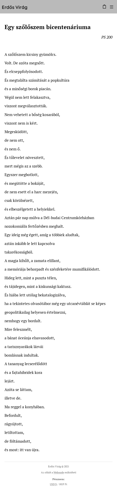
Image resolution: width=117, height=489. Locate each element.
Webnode (59, 472)
